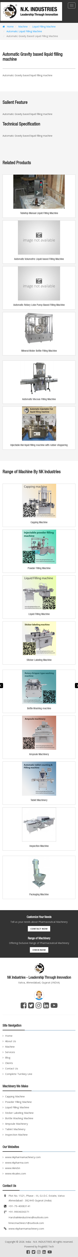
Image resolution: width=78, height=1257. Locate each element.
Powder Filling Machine (18, 1102)
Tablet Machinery (15, 1129)
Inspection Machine (16, 1134)
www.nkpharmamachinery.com (23, 1157)
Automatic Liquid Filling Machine (24, 31)
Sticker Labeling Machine (19, 1112)
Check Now (39, 949)
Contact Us (11, 1068)
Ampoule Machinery (16, 1123)
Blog (7, 1057)
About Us (10, 1041)
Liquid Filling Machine (44, 26)
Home (8, 26)
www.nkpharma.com (17, 1162)
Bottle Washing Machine (19, 1118)
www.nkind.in (12, 1168)
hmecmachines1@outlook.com (26, 1223)
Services (10, 1052)
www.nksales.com (15, 1173)
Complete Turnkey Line (18, 1074)
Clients (9, 1063)
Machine (23, 26)
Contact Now (39, 928)
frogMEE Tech (46, 1246)
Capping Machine (15, 1096)
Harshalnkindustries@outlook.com (28, 1217)
